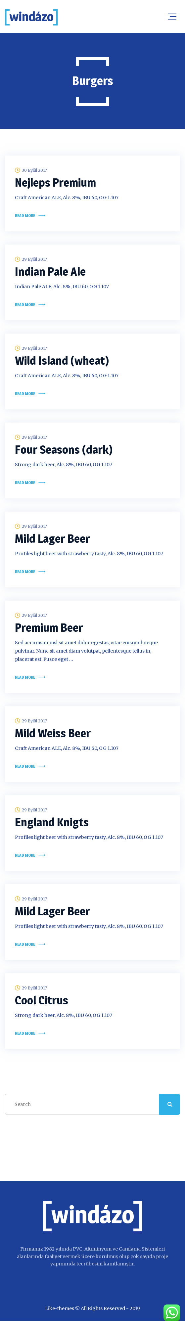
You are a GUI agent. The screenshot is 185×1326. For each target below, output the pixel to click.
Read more (25, 216)
